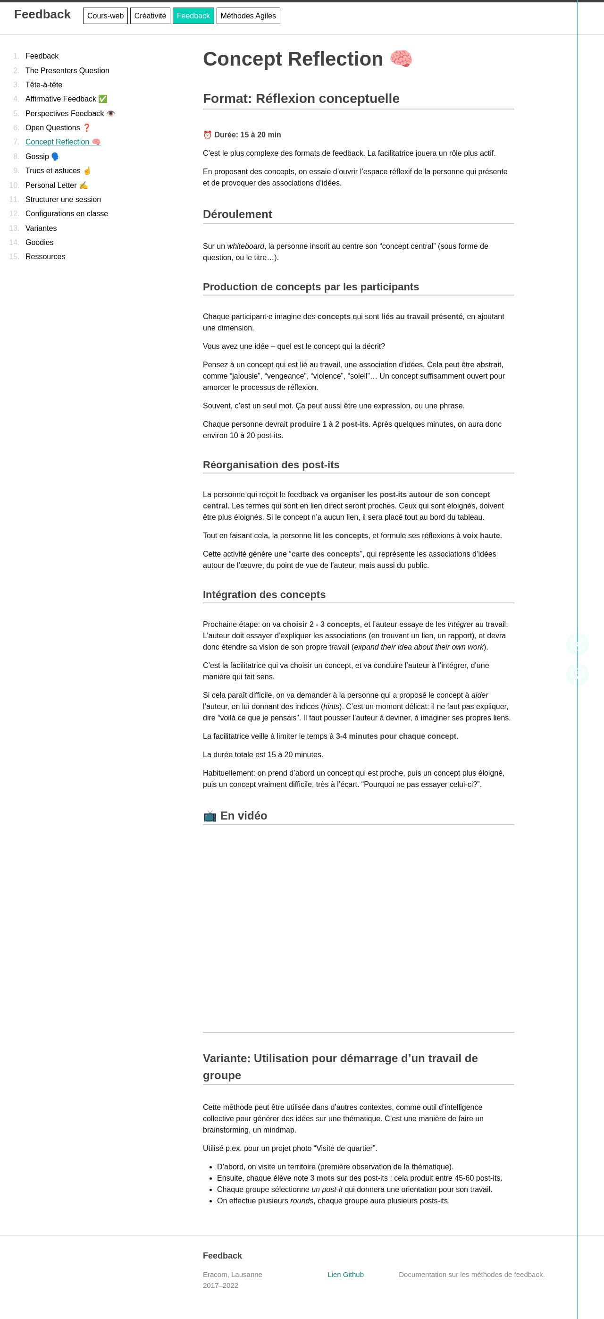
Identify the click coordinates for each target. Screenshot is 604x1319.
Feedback (42, 14)
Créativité (150, 16)
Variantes (41, 228)
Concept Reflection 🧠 (63, 142)
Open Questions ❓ (58, 128)
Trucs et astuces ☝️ (58, 171)
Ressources (45, 257)
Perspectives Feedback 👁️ (70, 114)
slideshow (577, 674)
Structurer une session (63, 199)
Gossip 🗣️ (42, 156)
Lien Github (345, 1274)
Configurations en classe (66, 214)
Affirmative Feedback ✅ (66, 99)
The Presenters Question (67, 71)
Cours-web (105, 16)
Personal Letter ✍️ (56, 185)
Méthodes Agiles (248, 16)
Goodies (39, 242)
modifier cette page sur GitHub (577, 644)
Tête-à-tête (43, 85)
